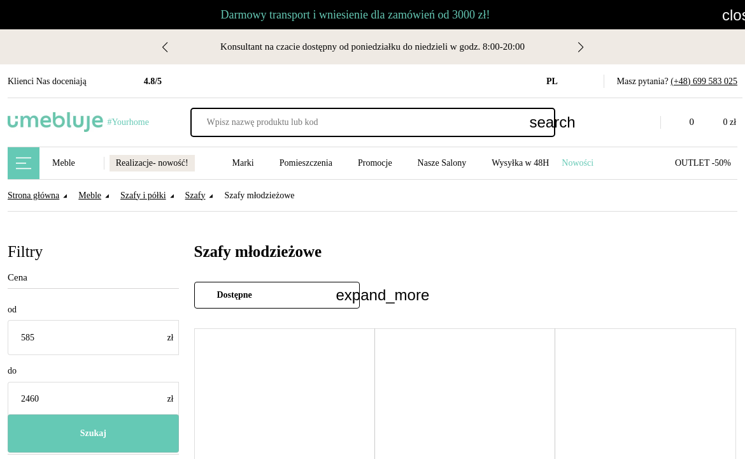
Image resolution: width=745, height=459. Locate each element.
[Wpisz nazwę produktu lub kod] (372, 122)
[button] (641, 122)
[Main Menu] (23, 163)
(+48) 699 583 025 (701, 81)
